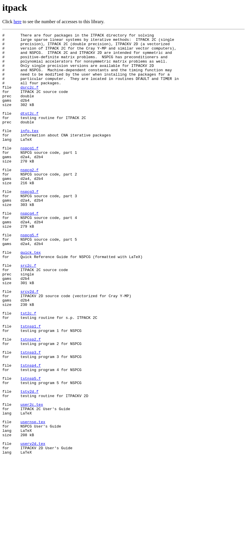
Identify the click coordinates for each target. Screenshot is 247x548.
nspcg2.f (29, 197)
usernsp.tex (32, 500)
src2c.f (28, 312)
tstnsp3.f (30, 416)
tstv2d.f (29, 463)
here (18, 21)
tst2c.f (28, 369)
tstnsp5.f (30, 447)
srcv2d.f (29, 343)
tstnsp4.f (30, 432)
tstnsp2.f (30, 400)
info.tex (29, 150)
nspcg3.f (29, 223)
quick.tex (30, 296)
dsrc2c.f (29, 98)
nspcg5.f (29, 275)
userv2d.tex (32, 526)
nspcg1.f (29, 171)
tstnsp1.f (30, 385)
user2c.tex (31, 479)
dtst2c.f (29, 129)
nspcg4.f (29, 249)
